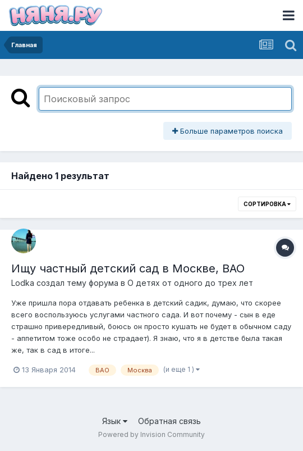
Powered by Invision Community (151, 434)
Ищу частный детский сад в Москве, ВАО (128, 268)
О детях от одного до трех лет (190, 283)
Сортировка (267, 204)
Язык (114, 421)
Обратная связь (169, 421)
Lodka (22, 283)
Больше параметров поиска (227, 130)
